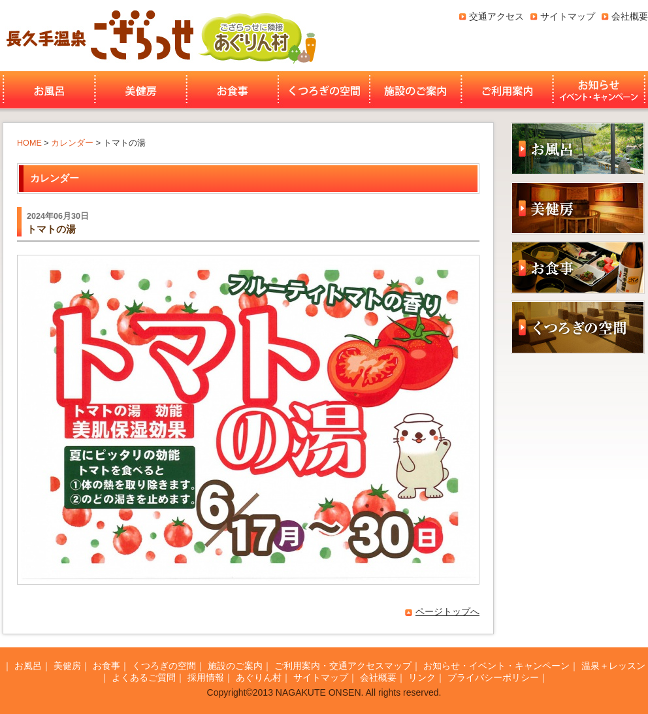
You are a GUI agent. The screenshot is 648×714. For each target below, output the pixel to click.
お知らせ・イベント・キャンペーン (600, 90)
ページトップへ (447, 611)
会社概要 (629, 16)
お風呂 (47, 90)
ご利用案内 (507, 90)
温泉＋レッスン (613, 665)
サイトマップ (567, 16)
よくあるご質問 (144, 677)
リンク (422, 677)
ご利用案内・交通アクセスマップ (343, 665)
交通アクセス (496, 16)
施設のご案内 (415, 90)
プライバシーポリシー (493, 677)
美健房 (141, 90)
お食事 (232, 90)
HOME (29, 143)
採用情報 (205, 677)
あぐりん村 (256, 35)
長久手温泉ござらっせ (98, 35)
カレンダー (72, 143)
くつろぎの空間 (324, 90)
